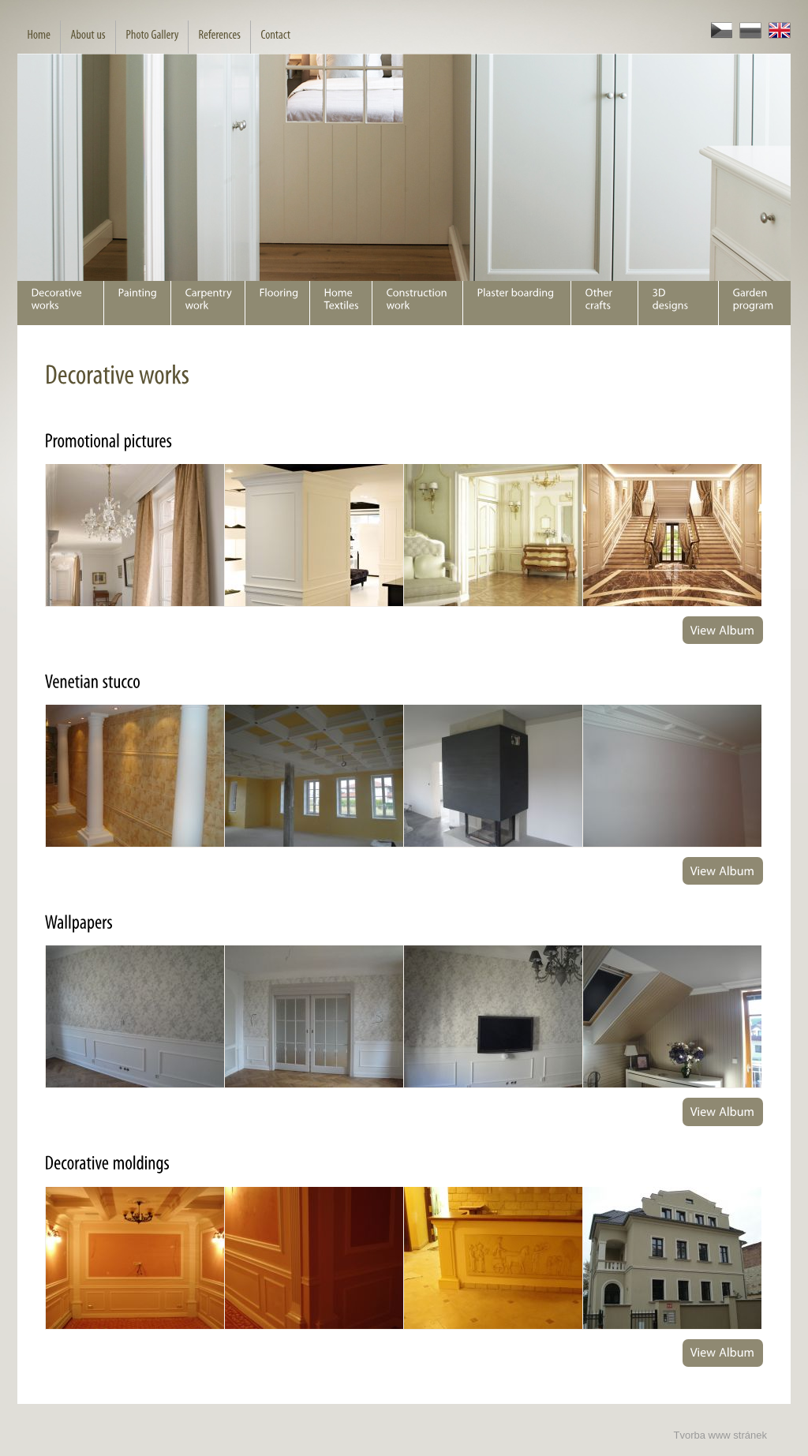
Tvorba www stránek (720, 1435)
